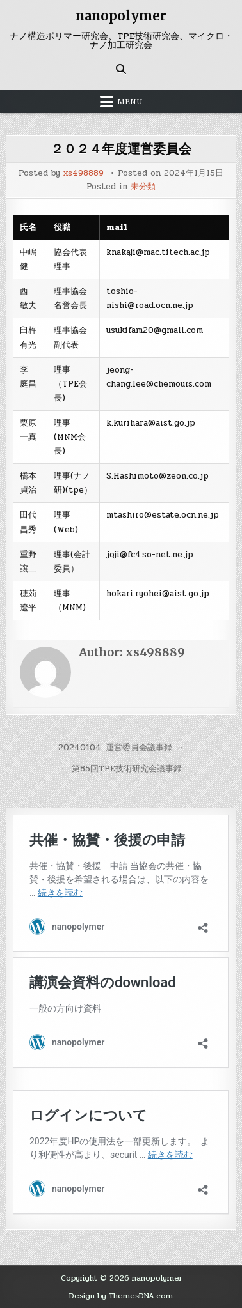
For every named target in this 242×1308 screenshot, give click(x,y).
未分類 (143, 187)
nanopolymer (121, 16)
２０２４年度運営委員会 (121, 149)
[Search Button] (121, 69)
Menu (130, 101)
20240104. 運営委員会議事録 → (121, 747)
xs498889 (83, 173)
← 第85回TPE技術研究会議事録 (121, 768)
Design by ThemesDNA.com (121, 1295)
